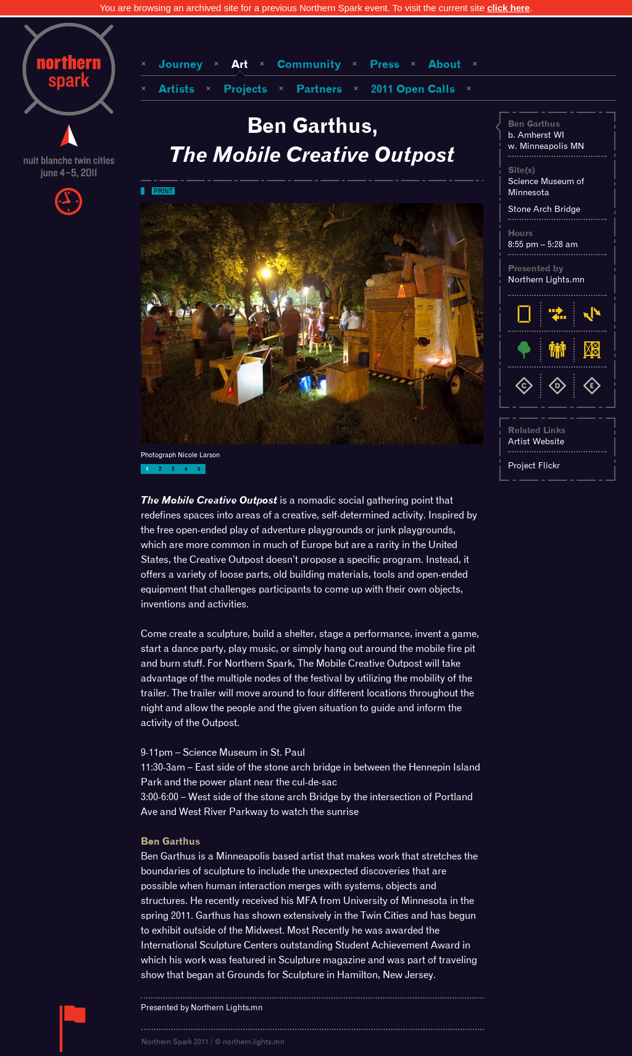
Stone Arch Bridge (544, 209)
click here (508, 7)
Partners (319, 88)
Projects (245, 88)
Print (163, 191)
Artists (176, 88)
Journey (180, 63)
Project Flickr (534, 465)
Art (239, 63)
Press (384, 63)
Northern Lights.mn (546, 279)
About (444, 63)
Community (309, 63)
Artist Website (536, 441)
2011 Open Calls (413, 88)
